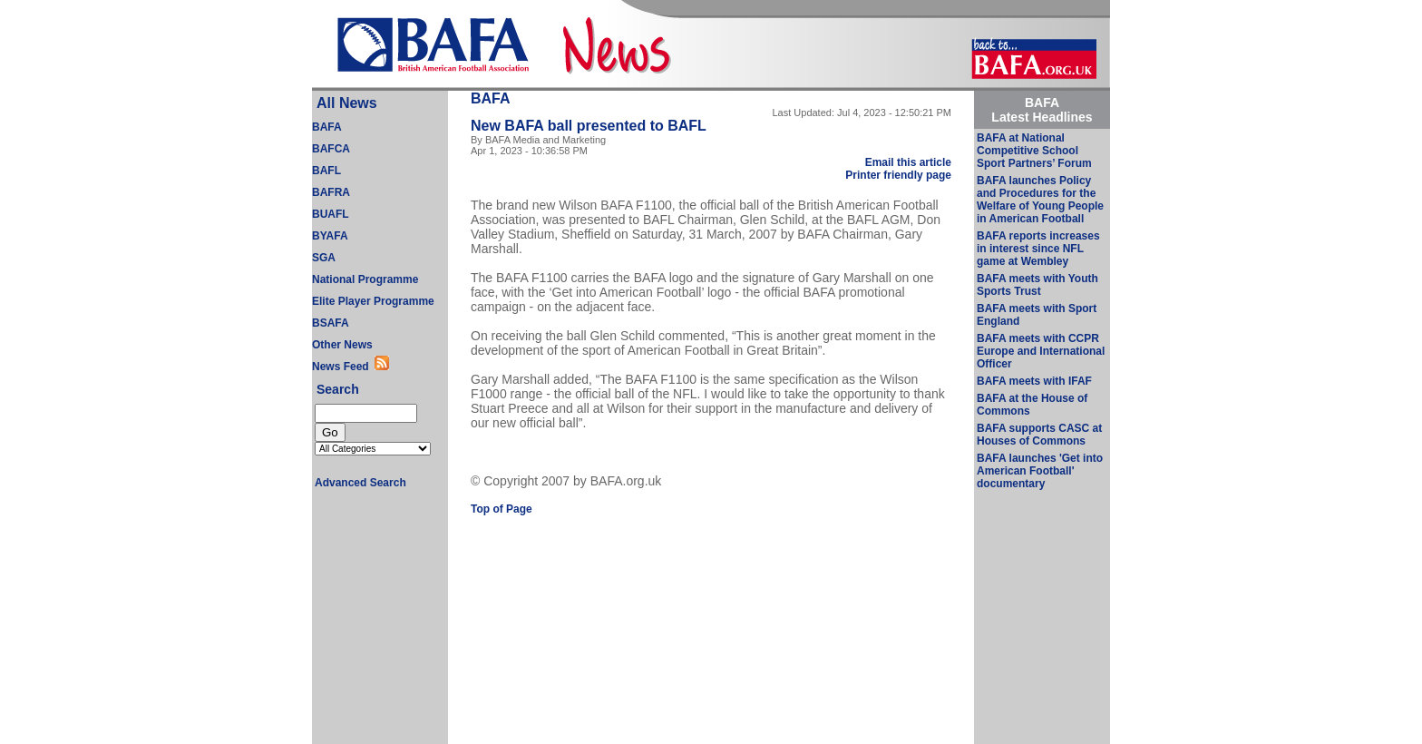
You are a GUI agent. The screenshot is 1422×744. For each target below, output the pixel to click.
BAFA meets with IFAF (1034, 381)
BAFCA (331, 148)
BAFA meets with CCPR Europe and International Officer (1041, 351)
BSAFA (330, 323)
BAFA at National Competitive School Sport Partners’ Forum (1034, 151)
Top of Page (501, 509)
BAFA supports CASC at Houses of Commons (1039, 434)
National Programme (365, 279)
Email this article (908, 162)
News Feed (343, 366)
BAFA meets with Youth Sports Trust (1037, 285)
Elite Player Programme (373, 301)
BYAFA (330, 236)
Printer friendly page (898, 175)
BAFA (327, 127)
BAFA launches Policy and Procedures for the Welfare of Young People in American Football (1040, 199)
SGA (324, 257)
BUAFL (330, 214)
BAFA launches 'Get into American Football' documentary (1040, 471)
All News (347, 103)
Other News (342, 344)
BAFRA (331, 192)
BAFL (326, 170)
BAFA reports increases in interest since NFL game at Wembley (1038, 249)
